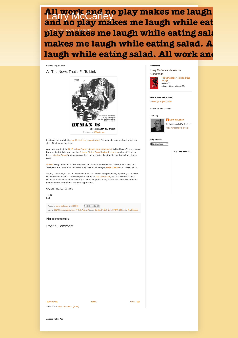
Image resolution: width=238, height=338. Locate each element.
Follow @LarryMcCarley (161, 101)
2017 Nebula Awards (62, 210)
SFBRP (115, 210)
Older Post (135, 302)
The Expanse (112, 167)
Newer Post (52, 302)
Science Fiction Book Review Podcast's (98, 152)
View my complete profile (177, 128)
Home (94, 302)
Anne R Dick (76, 210)
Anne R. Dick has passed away (84, 140)
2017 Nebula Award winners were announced (89, 149)
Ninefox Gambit (60, 155)
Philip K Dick (106, 210)
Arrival (49, 164)
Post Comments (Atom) (68, 306)
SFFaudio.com (99, 132)
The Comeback (103, 176)
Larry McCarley (80, 15)
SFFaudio (123, 210)
